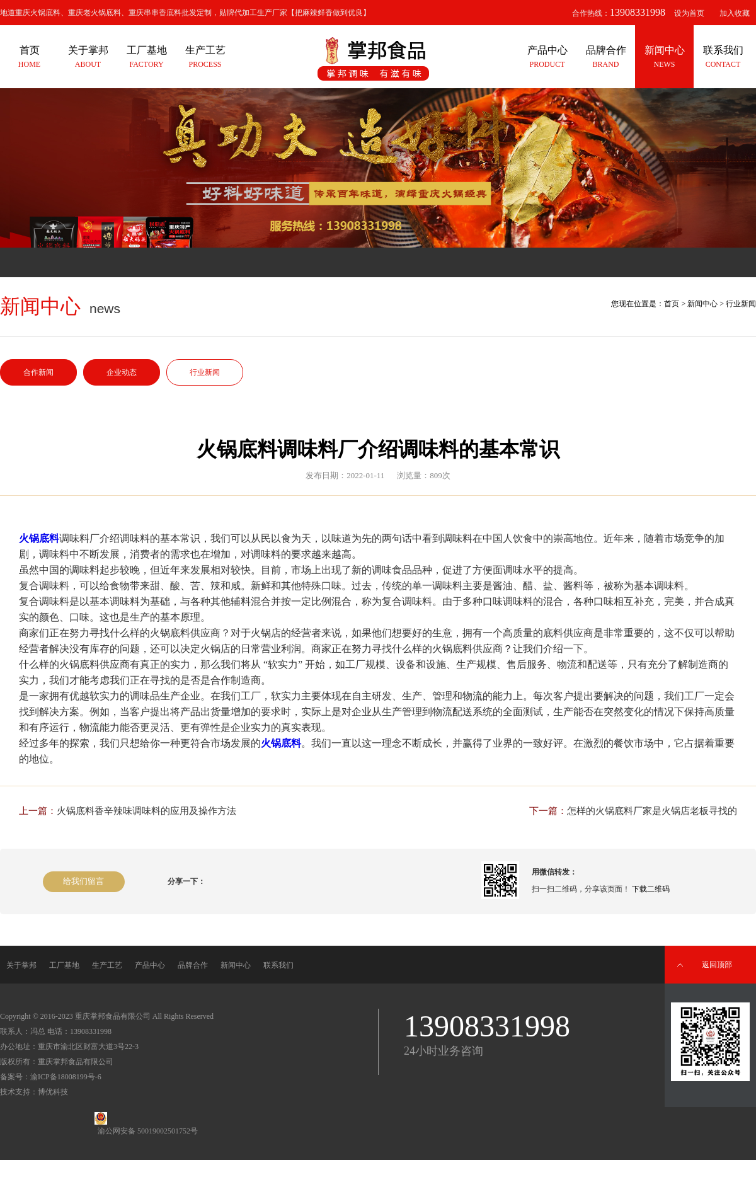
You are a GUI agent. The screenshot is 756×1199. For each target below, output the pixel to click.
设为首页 (689, 13)
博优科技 (53, 1091)
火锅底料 (39, 538)
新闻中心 (702, 303)
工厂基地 (64, 965)
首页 (671, 303)
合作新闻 (38, 372)
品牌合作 (193, 965)
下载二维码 (651, 889)
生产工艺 (107, 965)
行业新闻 (205, 372)
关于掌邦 (21, 965)
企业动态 (121, 372)
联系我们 (278, 965)
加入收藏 (734, 13)
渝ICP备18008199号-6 (65, 1076)
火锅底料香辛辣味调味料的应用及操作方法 (146, 811)
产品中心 (150, 965)
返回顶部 (717, 964)
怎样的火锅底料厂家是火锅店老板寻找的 (652, 811)
